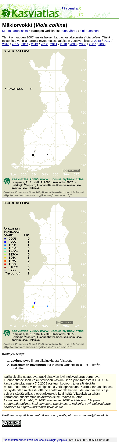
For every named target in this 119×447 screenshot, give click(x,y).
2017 (107, 40)
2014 (24, 44)
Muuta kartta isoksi (15, 31)
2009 (73, 44)
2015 (15, 44)
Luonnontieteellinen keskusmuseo (23, 440)
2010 (63, 44)
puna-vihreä (69, 31)
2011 (53, 44)
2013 (34, 44)
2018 (97, 40)
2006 (101, 44)
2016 (5, 44)
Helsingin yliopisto (56, 440)
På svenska (69, 8)
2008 (82, 44)
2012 (44, 44)
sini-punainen (89, 31)
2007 (92, 44)
